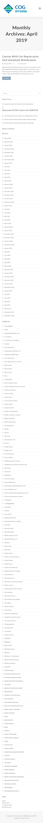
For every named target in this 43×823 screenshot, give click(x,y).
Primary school (8, 585)
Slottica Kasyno (9, 606)
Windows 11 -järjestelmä (11, 656)
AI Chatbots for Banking (11, 340)
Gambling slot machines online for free (15, 464)
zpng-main (7, 667)
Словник (7, 755)
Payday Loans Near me (11, 567)
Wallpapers (7, 642)
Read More (6, 78)
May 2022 (7, 174)
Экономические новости (11, 791)
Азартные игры (9, 670)
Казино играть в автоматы (12, 709)
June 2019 (7, 298)
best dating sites (9, 358)
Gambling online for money (12, 461)
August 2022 (8, 163)
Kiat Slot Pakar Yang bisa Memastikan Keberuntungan (20, 119)
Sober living (7, 610)
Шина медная (8, 787)
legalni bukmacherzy (10, 518)
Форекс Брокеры (9, 769)
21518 (6, 329)
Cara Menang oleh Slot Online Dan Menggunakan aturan (20, 116)
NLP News (7, 549)
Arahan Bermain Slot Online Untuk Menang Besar (18, 104)
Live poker (7, 525)
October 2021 (8, 198)
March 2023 (7, 138)
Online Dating (8, 560)
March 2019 (7, 308)
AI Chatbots (8, 337)
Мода (6, 727)
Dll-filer (6, 429)
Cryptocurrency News (10, 400)
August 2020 (8, 248)
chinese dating (8, 393)
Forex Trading (8, 457)
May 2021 (7, 216)
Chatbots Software (10, 390)
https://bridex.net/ (9, 482)
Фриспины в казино (10, 784)
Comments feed (7, 805)
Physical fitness (9, 574)
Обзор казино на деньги (11, 737)
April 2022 (7, 177)
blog (5, 376)
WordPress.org (6, 807)
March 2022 (7, 181)
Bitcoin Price (8, 372)
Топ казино (7, 762)
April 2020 (7, 262)
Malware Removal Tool (11, 535)
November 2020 (9, 237)
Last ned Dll (7, 514)
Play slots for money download (13, 581)
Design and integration (11, 411)
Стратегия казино (9, 759)
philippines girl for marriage (12, 571)
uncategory (7, 631)
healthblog (7, 475)
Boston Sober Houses (10, 383)
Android (6, 344)
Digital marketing (9, 418)
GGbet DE (7, 471)
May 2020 (7, 259)
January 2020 (8, 273)
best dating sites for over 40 (12, 361)
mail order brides (9, 532)
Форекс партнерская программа (14, 777)
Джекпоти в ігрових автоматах (13, 688)
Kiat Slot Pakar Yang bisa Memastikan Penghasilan (19, 123)
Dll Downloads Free (10, 422)
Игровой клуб (8, 691)
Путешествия (8, 745)
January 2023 (8, 145)
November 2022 (9, 152)
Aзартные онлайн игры (11, 354)
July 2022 (7, 166)
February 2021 (8, 227)
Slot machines (23, 63)
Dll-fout (6, 432)
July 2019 (7, 294)
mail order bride (8, 528)
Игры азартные (9, 698)
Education (7, 436)
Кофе (6, 716)
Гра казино (7, 684)
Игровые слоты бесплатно (12, 695)
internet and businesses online (13, 496)
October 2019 (8, 284)
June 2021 (7, 213)
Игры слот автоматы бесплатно (13, 706)
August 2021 (8, 205)
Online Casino (8, 553)
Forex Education (9, 454)
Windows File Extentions (11, 659)
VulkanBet (7, 638)
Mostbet (7, 542)
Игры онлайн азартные (11, 702)
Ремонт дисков (8, 748)
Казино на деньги (9, 713)
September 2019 (9, 287)
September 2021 (9, 202)
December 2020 (9, 234)
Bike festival (8, 365)
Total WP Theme (24, 818)
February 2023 (8, 142)
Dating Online (8, 404)
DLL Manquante (9, 425)
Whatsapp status (9, 649)
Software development (11, 613)
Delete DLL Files (9, 408)
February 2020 (8, 269)
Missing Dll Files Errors (11, 539)
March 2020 (7, 266)
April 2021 (7, 220)
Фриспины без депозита (11, 780)
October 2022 (8, 156)
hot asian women (9, 478)
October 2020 (8, 241)
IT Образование (9, 503)
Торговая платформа (10, 766)
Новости (6, 730)
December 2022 (9, 149)
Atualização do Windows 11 (12, 351)
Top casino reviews (10, 620)
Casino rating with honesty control (14, 386)
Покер (6, 741)
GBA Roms (7, 468)
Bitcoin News (8, 368)
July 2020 (7, 252)
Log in (4, 800)
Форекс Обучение (9, 773)
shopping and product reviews (13, 588)
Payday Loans (8, 564)
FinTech (6, 443)
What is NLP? (8, 645)
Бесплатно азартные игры (12, 674)
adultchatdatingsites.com (12, 333)
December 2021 (9, 191)
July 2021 (7, 209)
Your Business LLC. (17, 816)
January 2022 (8, 188)
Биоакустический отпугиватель (13, 681)
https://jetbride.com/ (10, 489)
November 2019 (9, 280)
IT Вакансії (7, 500)
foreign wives (8, 450)
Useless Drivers (9, 635)
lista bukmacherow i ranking (12, 521)
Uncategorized (8, 628)
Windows (7, 652)
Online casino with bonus (11, 557)
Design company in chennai (12, 415)
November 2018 (9, 312)
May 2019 (7, 301)
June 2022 (7, 170)
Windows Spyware (9, 663)
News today (7, 546)
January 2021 (8, 230)
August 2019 (8, 291)
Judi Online (7, 507)
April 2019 (7, 305)
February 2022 (8, 184)
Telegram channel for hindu (12, 617)
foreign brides (8, 447)
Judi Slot (6, 510)
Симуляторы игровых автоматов (14, 752)
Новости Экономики (10, 734)
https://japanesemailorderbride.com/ (15, 486)
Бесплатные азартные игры (12, 677)
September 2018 (9, 315)
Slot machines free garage (12, 599)
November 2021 (9, 195)
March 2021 (7, 223)
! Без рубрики (8, 326)
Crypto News (8, 397)
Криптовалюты (8, 720)
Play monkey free (9, 578)
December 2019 (9, 276)
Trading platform (9, 624)
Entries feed (5, 803)
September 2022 (9, 159)
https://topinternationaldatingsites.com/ (16, 493)
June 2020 (7, 255)
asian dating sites (9, 347)
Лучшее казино (9, 723)
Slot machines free (9, 596)
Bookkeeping (8, 379)
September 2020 (9, 244)
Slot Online (7, 603)
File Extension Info (9, 439)
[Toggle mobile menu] (40, 8)
